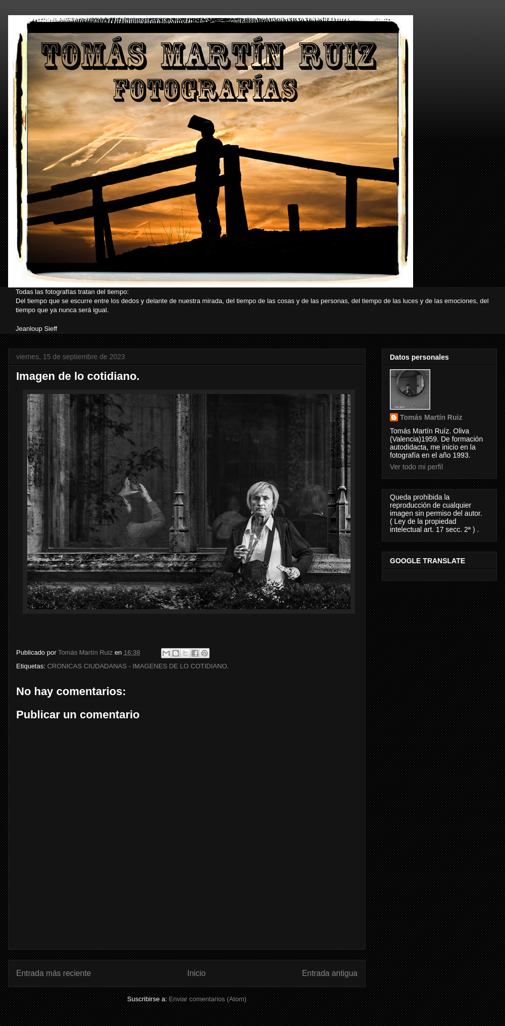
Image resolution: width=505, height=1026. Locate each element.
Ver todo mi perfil (416, 467)
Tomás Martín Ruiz (431, 417)
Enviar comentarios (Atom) (207, 999)
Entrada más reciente (53, 973)
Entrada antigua (330, 973)
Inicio (196, 973)
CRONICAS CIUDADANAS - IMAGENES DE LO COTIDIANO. (138, 666)
